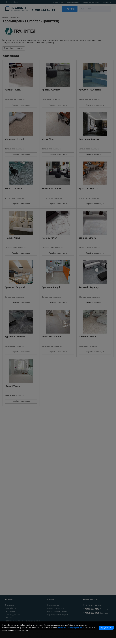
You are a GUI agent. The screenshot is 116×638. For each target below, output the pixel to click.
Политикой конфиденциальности (71, 627)
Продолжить (106, 627)
